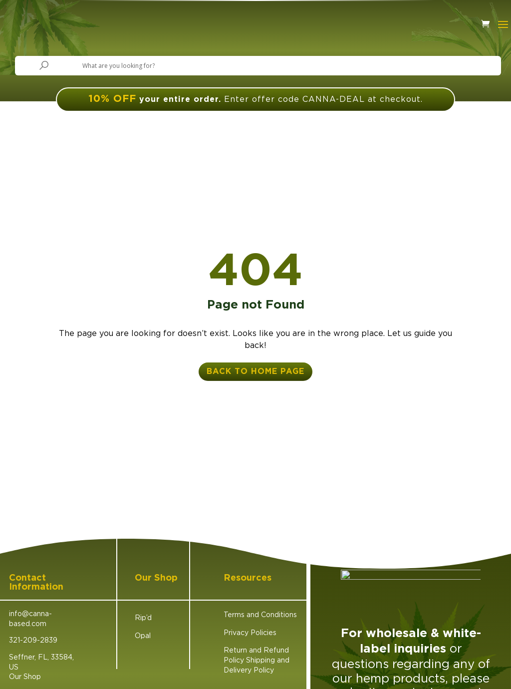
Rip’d (143, 617)
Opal (143, 635)
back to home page (255, 371)
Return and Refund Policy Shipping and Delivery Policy (256, 659)
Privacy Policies (250, 632)
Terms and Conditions (260, 614)
